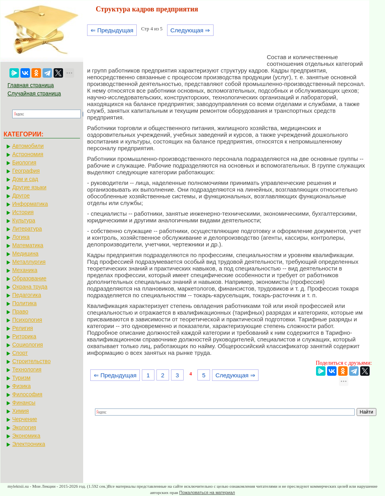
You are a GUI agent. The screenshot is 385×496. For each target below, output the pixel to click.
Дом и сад (25, 179)
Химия (20, 411)
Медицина (25, 253)
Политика (24, 303)
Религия (22, 328)
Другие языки (29, 187)
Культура (23, 220)
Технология (26, 369)
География (26, 171)
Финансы (23, 402)
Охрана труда (29, 286)
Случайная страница (34, 93)
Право (20, 311)
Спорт (20, 353)
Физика (21, 386)
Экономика (26, 436)
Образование (29, 278)
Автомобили (28, 146)
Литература (27, 229)
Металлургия (29, 262)
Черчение (24, 419)
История (22, 212)
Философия (27, 394)
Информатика (30, 204)
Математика (27, 245)
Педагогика (26, 295)
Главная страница (30, 85)
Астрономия (27, 154)
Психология (27, 320)
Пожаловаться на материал (207, 492)
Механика (24, 270)
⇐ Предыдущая (112, 30)
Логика (21, 237)
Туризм (21, 378)
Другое (21, 195)
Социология (27, 344)
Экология (24, 427)
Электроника (28, 444)
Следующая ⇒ (190, 30)
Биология (24, 162)
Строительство (31, 361)
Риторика (24, 336)
